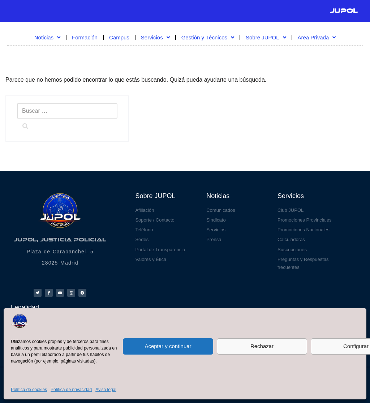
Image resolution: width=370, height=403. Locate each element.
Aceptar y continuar (168, 346)
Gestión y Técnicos (207, 37)
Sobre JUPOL (266, 37)
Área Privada (317, 37)
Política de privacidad (71, 389)
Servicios (155, 37)
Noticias (47, 37)
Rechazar (262, 346)
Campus (119, 37)
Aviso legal (105, 389)
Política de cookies (29, 389)
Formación (85, 37)
